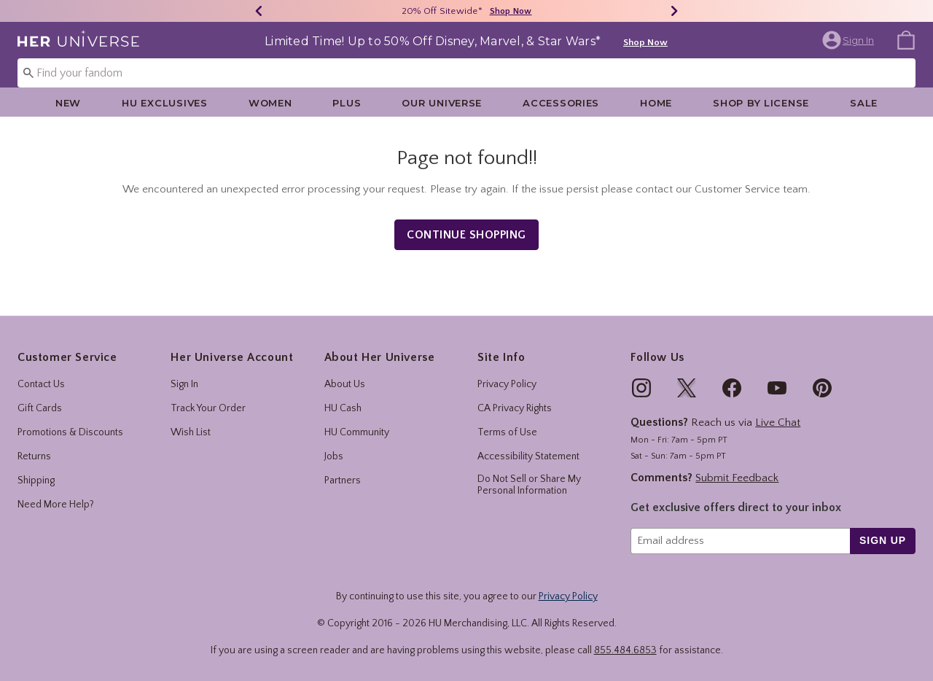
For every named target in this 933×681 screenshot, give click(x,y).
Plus (346, 103)
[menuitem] (906, 39)
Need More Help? (55, 504)
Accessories (561, 103)
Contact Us (41, 384)
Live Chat (777, 422)
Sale (864, 103)
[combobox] (466, 72)
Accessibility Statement (528, 456)
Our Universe (442, 103)
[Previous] (259, 11)
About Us (344, 384)
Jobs (333, 456)
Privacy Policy (506, 384)
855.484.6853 (625, 650)
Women (270, 103)
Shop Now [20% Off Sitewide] (511, 11)
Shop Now (645, 42)
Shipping (36, 480)
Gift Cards (39, 408)
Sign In (184, 384)
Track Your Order (208, 408)
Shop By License (761, 103)
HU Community (356, 432)
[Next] (674, 11)
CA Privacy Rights (514, 408)
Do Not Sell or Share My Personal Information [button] (529, 485)
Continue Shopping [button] (466, 234)
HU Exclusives (164, 103)
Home (656, 103)
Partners (342, 480)
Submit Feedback (736, 478)
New (68, 103)
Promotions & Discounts (70, 432)
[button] (849, 40)
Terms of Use (507, 432)
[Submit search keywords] (28, 72)
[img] (641, 388)
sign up (882, 540)
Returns (34, 456)
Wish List (191, 432)
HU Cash (343, 408)
